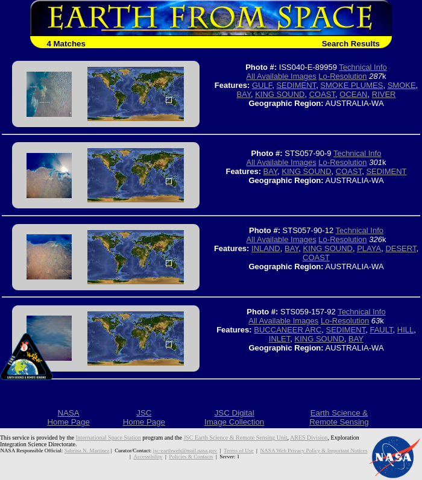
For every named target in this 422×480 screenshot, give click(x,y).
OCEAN (353, 94)
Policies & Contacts (190, 457)
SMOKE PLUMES (351, 85)
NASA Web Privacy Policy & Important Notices (313, 450)
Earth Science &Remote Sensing (339, 417)
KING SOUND (279, 94)
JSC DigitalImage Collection (234, 417)
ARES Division (309, 437)
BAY (244, 94)
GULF (262, 85)
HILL (405, 329)
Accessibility (148, 457)
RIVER (384, 94)
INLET (279, 338)
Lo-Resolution (342, 76)
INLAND (265, 248)
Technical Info (363, 67)
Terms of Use (238, 450)
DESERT (400, 248)
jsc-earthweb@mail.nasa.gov (185, 450)
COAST (322, 94)
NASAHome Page (68, 417)
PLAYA (369, 248)
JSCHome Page (144, 417)
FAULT (381, 329)
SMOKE (402, 85)
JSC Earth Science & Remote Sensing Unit (235, 437)
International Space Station (108, 437)
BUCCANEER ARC (287, 329)
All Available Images (281, 76)
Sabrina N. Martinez (88, 450)
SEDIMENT (296, 85)
